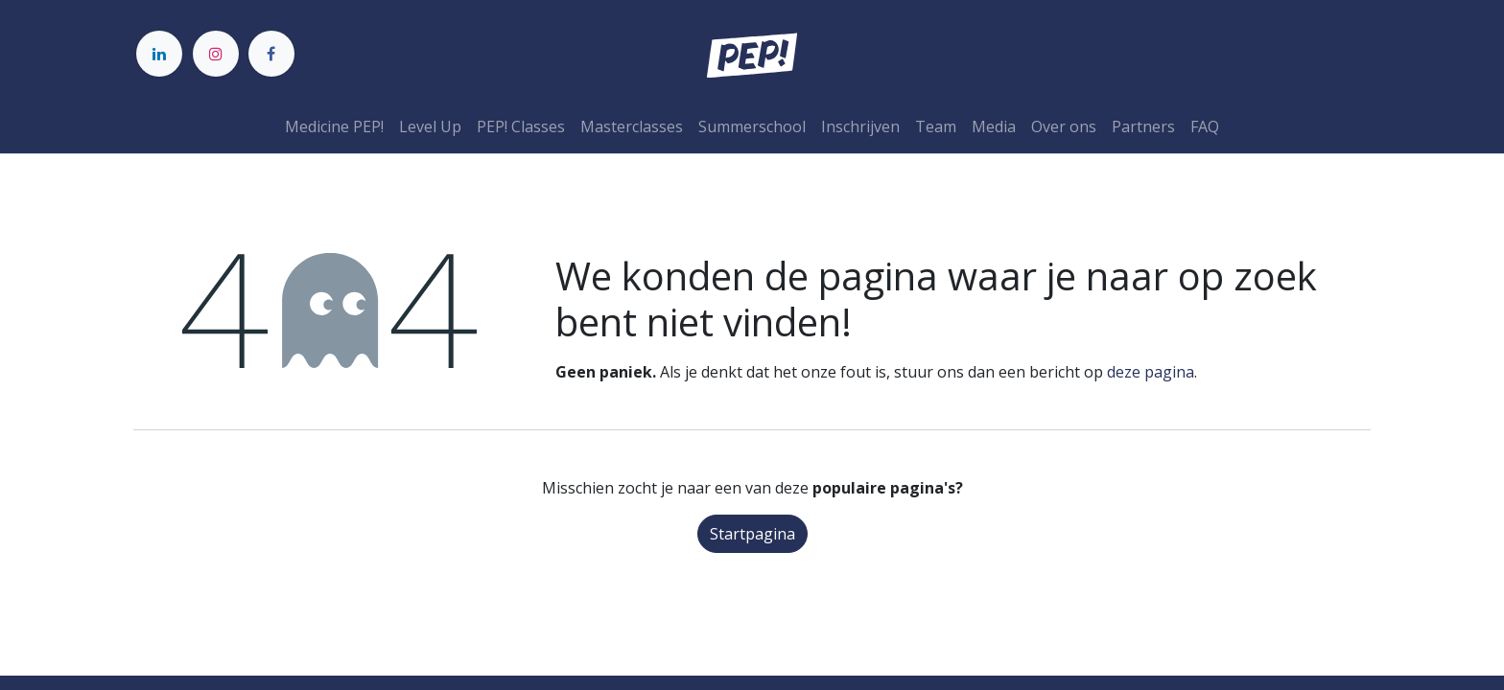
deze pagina (1150, 371)
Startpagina (752, 533)
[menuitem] (334, 126)
